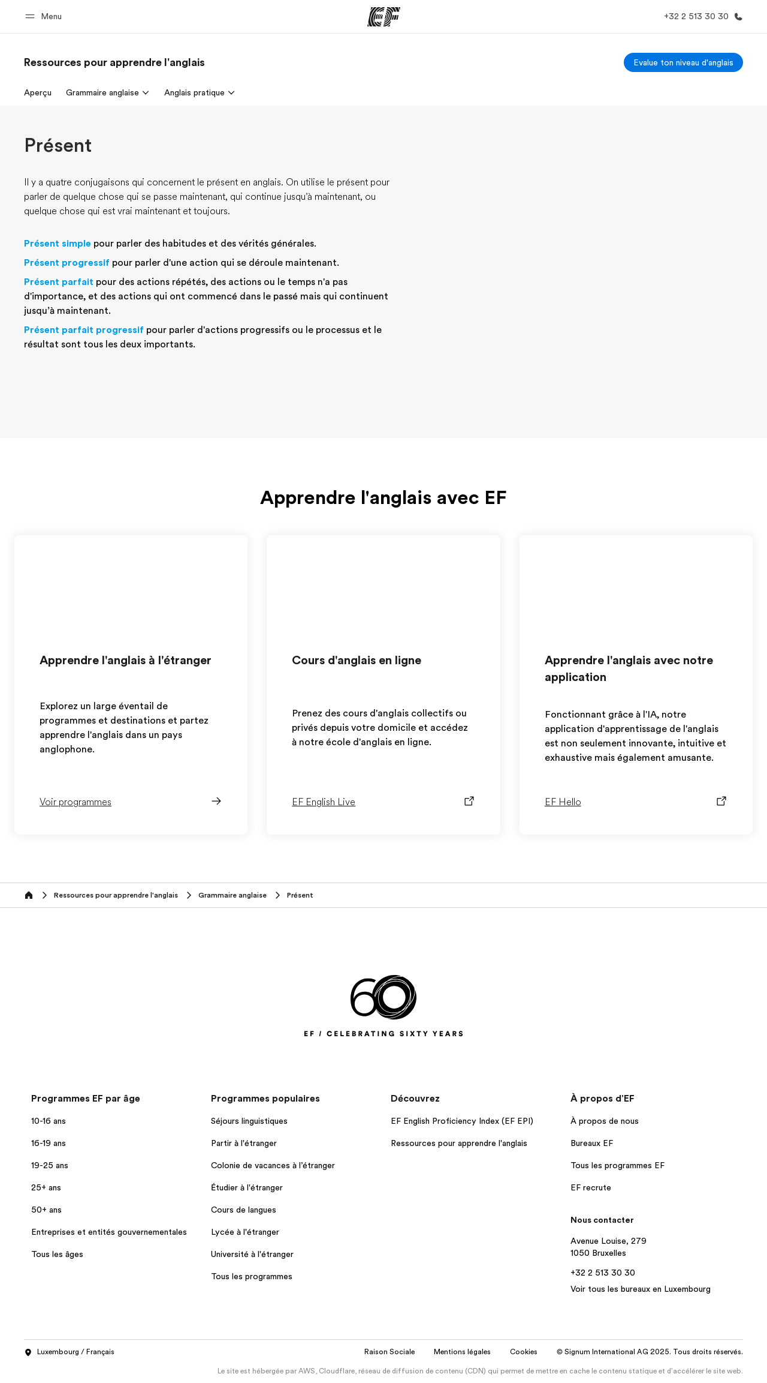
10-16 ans (48, 1121)
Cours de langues (243, 1209)
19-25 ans (49, 1165)
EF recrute (590, 1187)
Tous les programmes (251, 1276)
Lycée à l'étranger (245, 1232)
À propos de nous (604, 1121)
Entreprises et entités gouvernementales (109, 1232)
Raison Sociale (389, 1352)
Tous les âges (57, 1254)
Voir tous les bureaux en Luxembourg (640, 1289)
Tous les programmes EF (617, 1165)
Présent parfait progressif (84, 330)
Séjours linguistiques (249, 1121)
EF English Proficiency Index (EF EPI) (462, 1121)
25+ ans (46, 1187)
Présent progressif (67, 262)
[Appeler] (701, 16)
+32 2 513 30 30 (602, 1272)
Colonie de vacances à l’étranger (273, 1165)
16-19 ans (48, 1143)
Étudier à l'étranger (247, 1187)
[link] (114, 62)
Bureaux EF (591, 1143)
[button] (45, 16)
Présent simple (57, 243)
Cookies (523, 1352)
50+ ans (46, 1209)
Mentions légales (462, 1352)
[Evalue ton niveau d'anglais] (683, 62)
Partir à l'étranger (244, 1143)
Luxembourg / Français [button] (69, 1352)
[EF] (383, 16)
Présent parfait (58, 282)
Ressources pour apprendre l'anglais (459, 1143)
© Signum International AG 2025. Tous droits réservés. (650, 1352)
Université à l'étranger (252, 1254)
